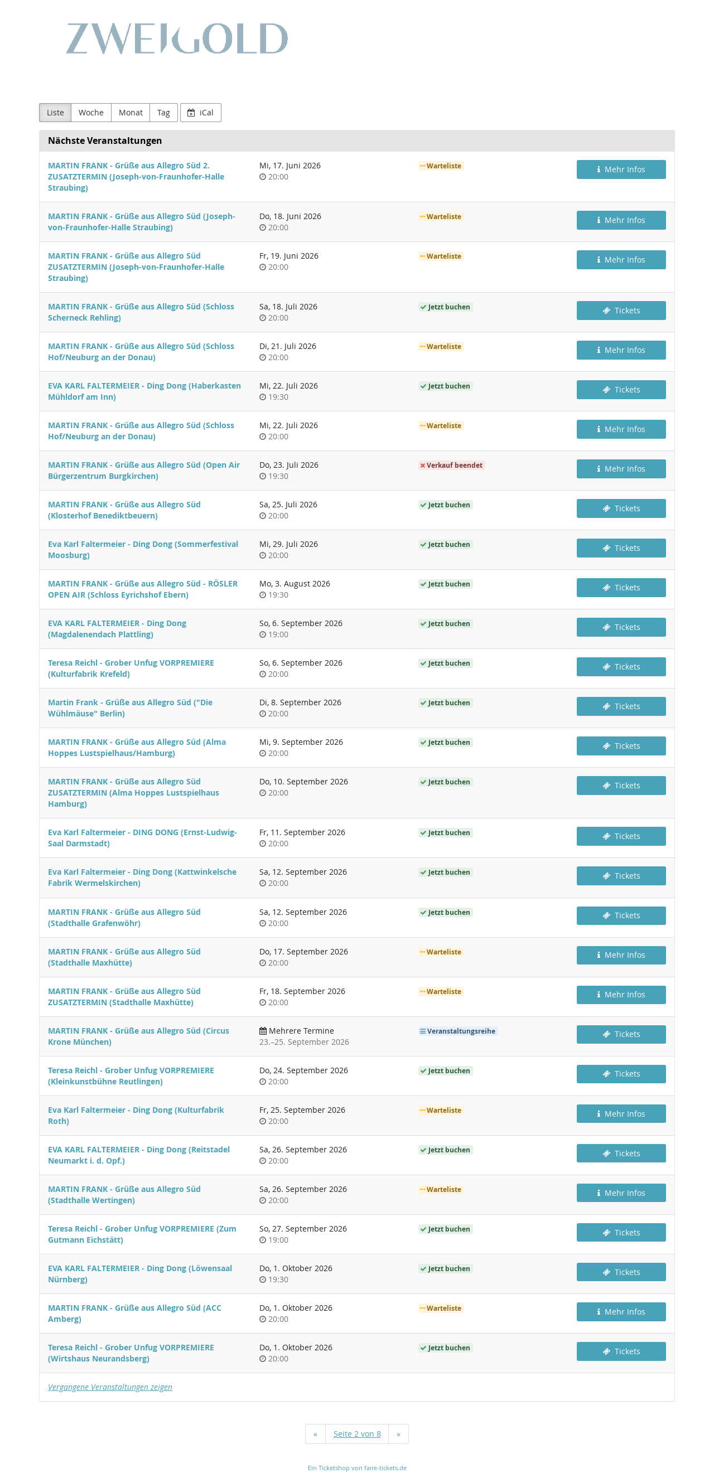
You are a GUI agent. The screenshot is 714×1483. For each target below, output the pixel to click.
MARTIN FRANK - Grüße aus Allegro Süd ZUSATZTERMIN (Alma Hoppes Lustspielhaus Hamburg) (133, 792)
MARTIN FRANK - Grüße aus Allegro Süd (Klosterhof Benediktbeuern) (124, 510)
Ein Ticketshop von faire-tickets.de (357, 1467)
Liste (55, 112)
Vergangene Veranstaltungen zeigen (110, 1387)
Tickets (621, 310)
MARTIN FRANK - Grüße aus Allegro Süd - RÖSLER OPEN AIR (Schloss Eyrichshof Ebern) (143, 589)
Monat (131, 112)
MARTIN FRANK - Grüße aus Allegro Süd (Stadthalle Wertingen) (124, 1194)
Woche (91, 112)
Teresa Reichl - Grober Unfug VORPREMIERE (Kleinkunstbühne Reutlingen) (131, 1076)
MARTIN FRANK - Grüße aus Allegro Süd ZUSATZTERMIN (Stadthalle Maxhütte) (124, 996)
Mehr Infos (621, 169)
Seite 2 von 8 (357, 1433)
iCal (200, 112)
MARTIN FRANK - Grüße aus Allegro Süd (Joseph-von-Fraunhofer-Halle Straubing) (141, 221)
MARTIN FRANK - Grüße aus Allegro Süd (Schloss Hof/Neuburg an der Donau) (141, 351)
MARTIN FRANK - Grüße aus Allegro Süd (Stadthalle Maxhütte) (124, 957)
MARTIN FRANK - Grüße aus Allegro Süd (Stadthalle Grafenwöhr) (124, 917)
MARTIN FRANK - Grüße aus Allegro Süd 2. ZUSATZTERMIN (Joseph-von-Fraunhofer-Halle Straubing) (136, 176)
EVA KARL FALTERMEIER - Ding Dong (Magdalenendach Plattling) (117, 628)
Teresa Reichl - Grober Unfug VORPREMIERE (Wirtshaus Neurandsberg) (131, 1353)
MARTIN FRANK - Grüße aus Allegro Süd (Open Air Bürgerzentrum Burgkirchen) (144, 470)
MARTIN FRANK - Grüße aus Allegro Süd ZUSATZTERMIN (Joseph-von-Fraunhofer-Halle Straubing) (136, 266)
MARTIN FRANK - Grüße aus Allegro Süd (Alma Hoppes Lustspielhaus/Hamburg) (137, 747)
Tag (163, 112)
